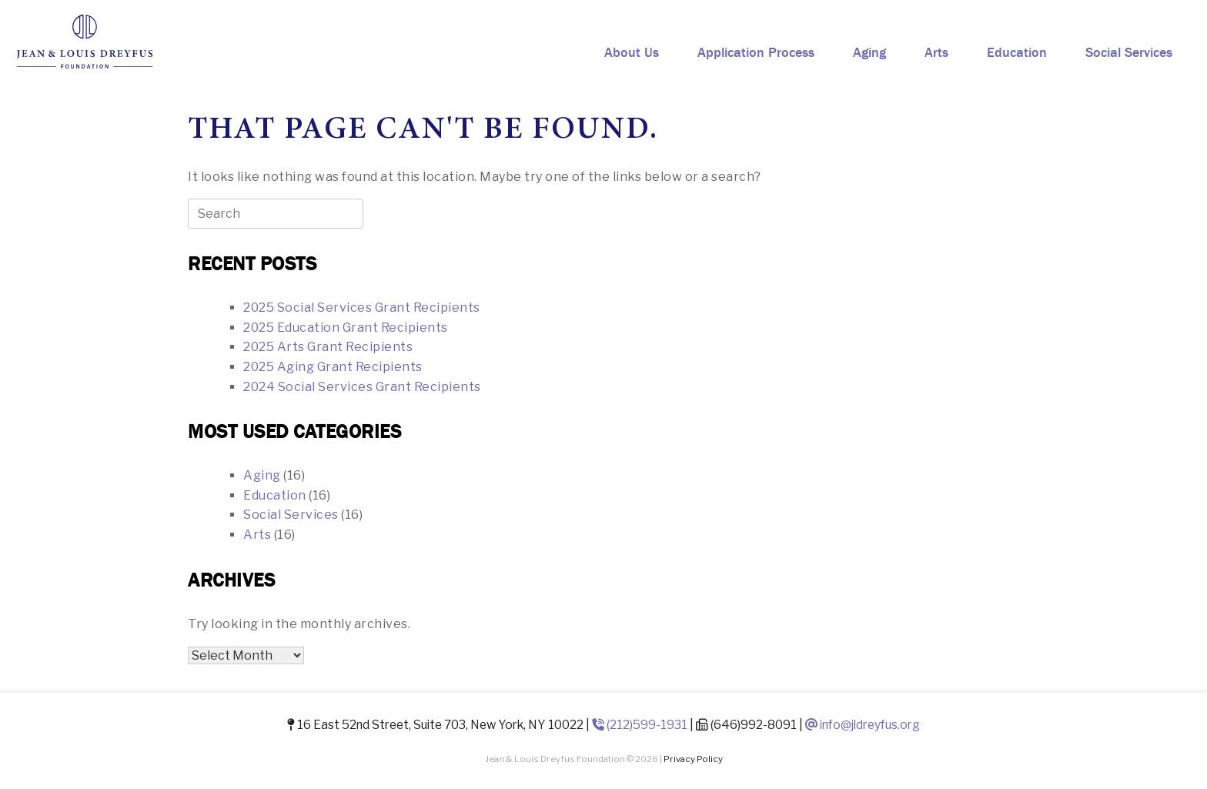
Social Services (1128, 52)
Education (1017, 52)
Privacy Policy (693, 759)
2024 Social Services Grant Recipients (362, 386)
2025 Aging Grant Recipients (333, 366)
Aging (869, 52)
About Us (631, 52)
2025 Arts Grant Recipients (328, 346)
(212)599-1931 (639, 724)
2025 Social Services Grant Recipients (361, 307)
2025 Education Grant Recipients (345, 327)
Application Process (755, 52)
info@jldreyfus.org (862, 724)
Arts (936, 52)
